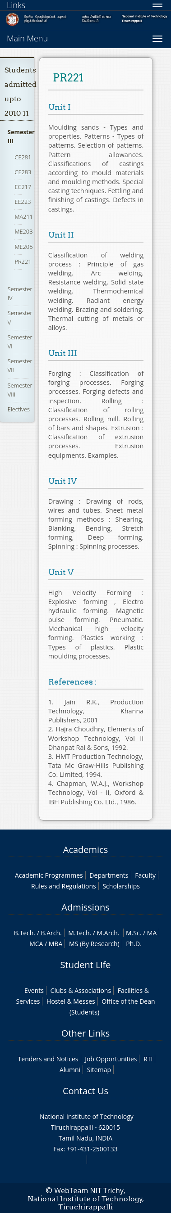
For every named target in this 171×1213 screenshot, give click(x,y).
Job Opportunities (111, 1059)
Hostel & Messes (70, 1001)
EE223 (22, 202)
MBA (56, 943)
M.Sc (133, 933)
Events (34, 990)
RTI (148, 1059)
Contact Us (85, 1091)
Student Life (85, 965)
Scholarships (120, 886)
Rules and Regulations (63, 886)
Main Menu (27, 38)
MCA (36, 943)
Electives (19, 409)
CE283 (22, 172)
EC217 (22, 187)
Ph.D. (134, 943)
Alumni (70, 1069)
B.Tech (24, 933)
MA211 (23, 216)
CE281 (22, 157)
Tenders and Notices (48, 1059)
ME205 (23, 247)
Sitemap (99, 1069)
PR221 (22, 261)
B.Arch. (51, 933)
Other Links (85, 1033)
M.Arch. (108, 933)
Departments (108, 875)
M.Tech (78, 933)
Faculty (145, 875)
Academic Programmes (49, 875)
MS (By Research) (94, 943)
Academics (85, 849)
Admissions (85, 907)
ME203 (23, 231)
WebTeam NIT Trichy (89, 1190)
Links (16, 5)
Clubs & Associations (81, 990)
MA (152, 933)
